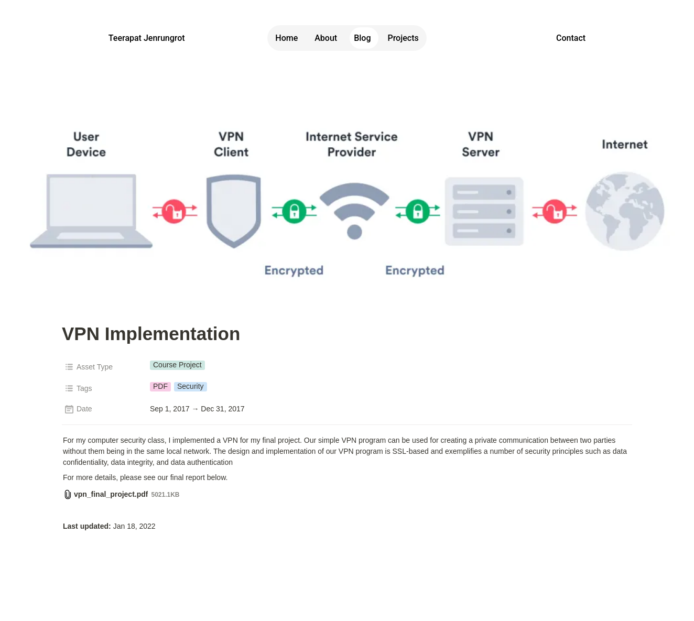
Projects (402, 38)
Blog (362, 38)
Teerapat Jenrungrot (147, 38)
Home (286, 38)
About (326, 38)
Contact (570, 38)
